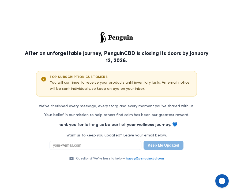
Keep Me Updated (163, 145)
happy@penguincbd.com (145, 158)
